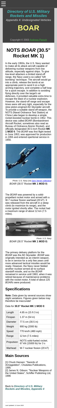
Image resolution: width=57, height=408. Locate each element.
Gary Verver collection (41, 181)
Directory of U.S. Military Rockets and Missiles (28, 13)
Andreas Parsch (38, 40)
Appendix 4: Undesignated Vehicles (28, 20)
